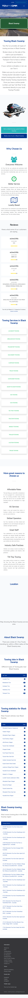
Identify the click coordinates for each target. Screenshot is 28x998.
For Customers (7, 953)
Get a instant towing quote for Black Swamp (14, 130)
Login (12, 2)
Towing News (7, 951)
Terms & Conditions (9, 969)
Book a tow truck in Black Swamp (14, 136)
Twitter (6, 979)
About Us (6, 948)
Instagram (6, 981)
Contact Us (6, 963)
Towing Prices (7, 956)
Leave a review (14, 311)
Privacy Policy (7, 971)
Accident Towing (8, 962)
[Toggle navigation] (24, 6)
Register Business (21, 2)
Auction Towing (8, 960)
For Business (7, 955)
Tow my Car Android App (10, 987)
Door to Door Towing (9, 958)
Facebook (6, 977)
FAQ (5, 949)
